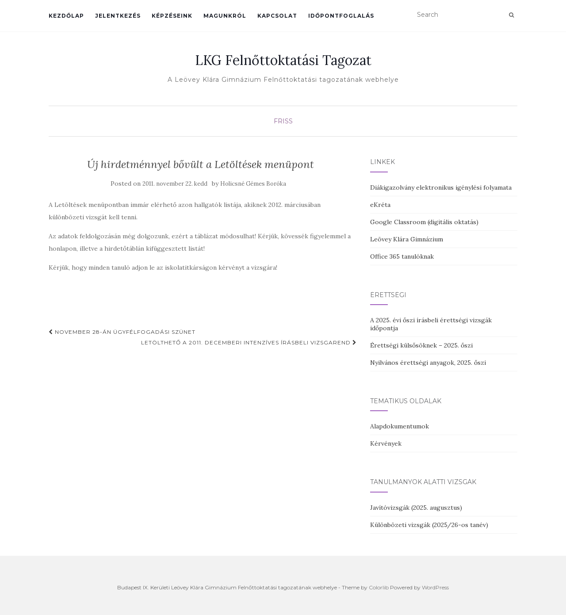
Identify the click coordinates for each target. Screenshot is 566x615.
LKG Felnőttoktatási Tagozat (283, 60)
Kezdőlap (66, 15)
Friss (283, 121)
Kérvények (386, 443)
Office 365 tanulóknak (402, 256)
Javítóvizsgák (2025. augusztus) (416, 508)
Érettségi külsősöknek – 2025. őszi (421, 345)
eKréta (380, 205)
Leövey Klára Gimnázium (406, 239)
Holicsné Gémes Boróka (253, 183)
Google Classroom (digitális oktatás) (424, 222)
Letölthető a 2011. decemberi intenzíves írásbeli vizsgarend (249, 342)
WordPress (435, 587)
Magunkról (224, 15)
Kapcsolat (277, 15)
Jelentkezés (118, 15)
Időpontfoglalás (341, 15)
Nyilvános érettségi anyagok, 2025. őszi (428, 363)
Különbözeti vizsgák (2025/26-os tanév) (429, 525)
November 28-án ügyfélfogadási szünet (122, 332)
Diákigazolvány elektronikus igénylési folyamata (441, 187)
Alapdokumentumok (399, 426)
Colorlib (379, 587)
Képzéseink (172, 15)
